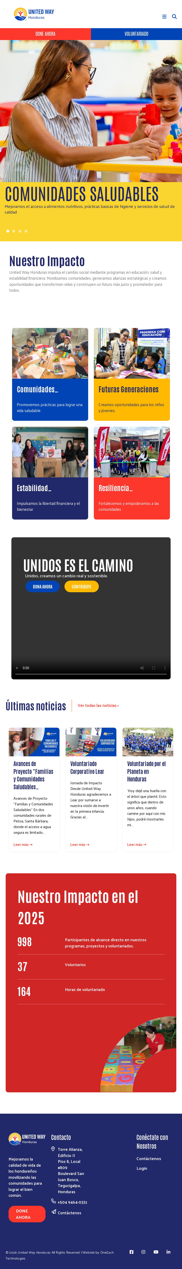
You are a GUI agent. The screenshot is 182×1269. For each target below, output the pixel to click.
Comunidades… (37, 388)
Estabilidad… (34, 487)
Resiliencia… (116, 487)
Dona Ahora (42, 586)
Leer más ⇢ (23, 844)
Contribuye (81, 586)
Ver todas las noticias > (98, 705)
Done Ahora (45, 33)
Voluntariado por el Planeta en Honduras (146, 771)
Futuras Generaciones (129, 388)
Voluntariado (136, 33)
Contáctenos (69, 1212)
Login (141, 1168)
